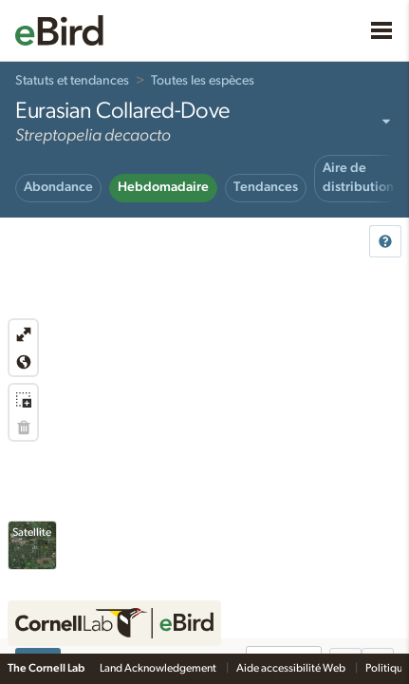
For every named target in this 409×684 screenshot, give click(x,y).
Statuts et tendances (72, 80)
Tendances (265, 187)
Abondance (58, 187)
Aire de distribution (358, 178)
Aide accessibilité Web (291, 668)
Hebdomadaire (163, 187)
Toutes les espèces (202, 80)
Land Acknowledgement (159, 668)
